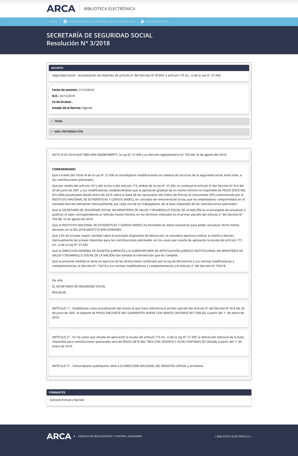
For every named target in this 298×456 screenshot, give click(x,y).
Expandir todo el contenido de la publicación (101, 22)
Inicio (53, 22)
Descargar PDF (156, 22)
